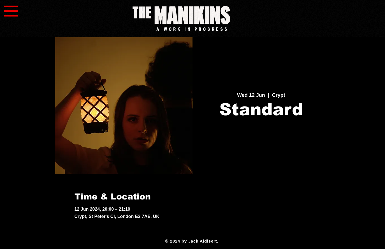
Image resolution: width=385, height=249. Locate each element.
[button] (11, 11)
